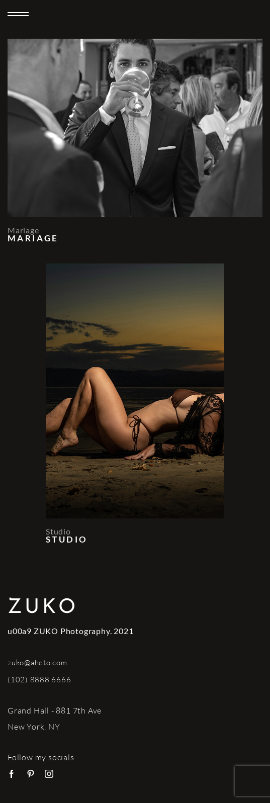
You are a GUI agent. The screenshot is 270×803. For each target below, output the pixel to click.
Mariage (23, 230)
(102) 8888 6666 (39, 679)
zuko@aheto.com (37, 662)
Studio (58, 531)
